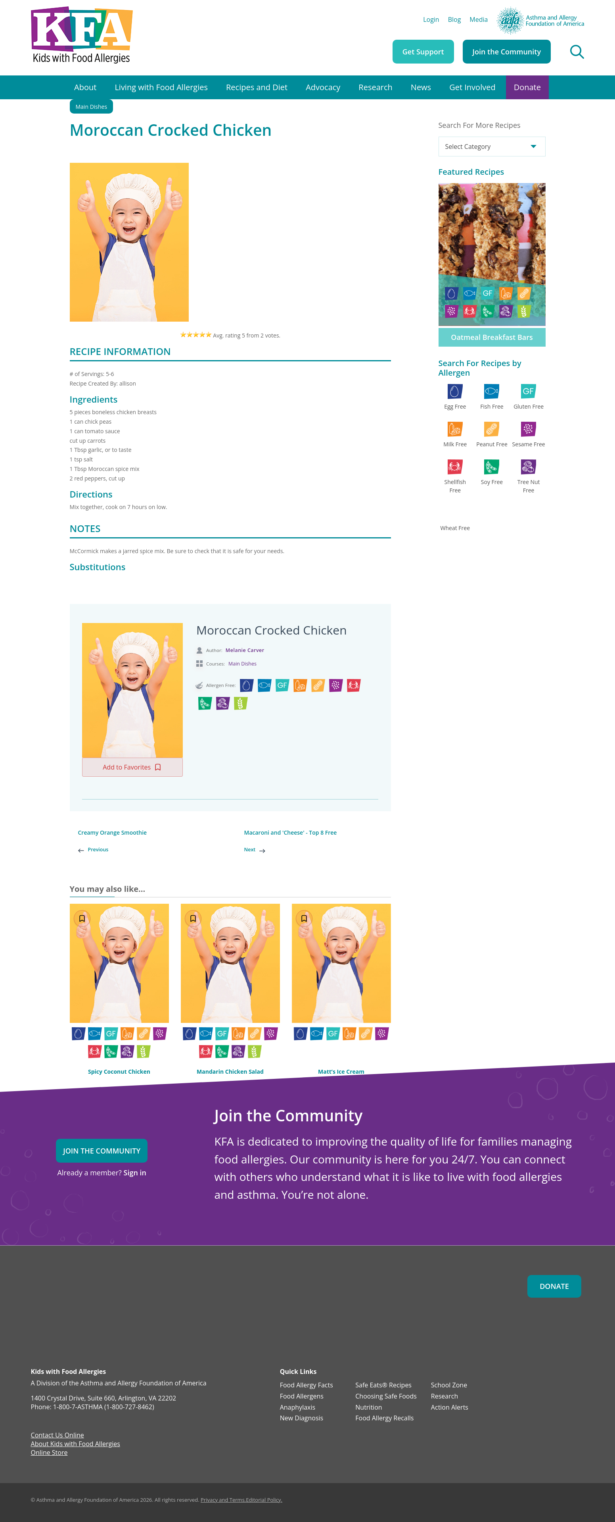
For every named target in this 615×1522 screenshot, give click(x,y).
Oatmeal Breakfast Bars (492, 337)
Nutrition (368, 1408)
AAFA (576, 10)
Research (375, 87)
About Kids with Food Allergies (75, 1444)
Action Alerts (449, 1408)
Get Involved (472, 87)
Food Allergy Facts (306, 1385)
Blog (454, 20)
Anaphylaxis (297, 1408)
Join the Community (507, 51)
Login (431, 20)
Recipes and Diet (256, 87)
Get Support (423, 51)
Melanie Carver (245, 650)
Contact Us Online (57, 1435)
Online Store (49, 1453)
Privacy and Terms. (223, 1499)
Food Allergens (302, 1396)
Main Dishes (91, 106)
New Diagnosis (302, 1418)
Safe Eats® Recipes (383, 1385)
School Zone (449, 1385)
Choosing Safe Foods (386, 1396)
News (421, 87)
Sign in (135, 1172)
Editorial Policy (263, 1499)
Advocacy (323, 87)
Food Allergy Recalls (384, 1418)
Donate (527, 87)
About (85, 87)
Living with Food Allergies (161, 87)
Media (478, 20)
